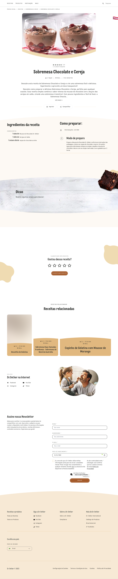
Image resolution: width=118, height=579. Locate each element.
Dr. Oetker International (93, 516)
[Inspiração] (30, 3)
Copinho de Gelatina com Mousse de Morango (85, 335)
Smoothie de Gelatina (19, 335)
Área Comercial (91, 523)
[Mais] (38, 3)
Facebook (38, 516)
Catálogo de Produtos (92, 519)
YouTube (38, 519)
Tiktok (37, 527)
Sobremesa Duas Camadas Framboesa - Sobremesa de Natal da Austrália (45, 335)
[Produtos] (20, 3)
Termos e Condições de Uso (78, 568)
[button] (59, 62)
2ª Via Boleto (90, 527)
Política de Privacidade (104, 568)
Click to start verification (81, 474)
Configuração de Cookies (60, 568)
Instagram (39, 523)
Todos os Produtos (13, 519)
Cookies (92, 568)
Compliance (63, 519)
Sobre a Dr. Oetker (65, 516)
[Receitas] (11, 3)
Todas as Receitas (12, 516)
